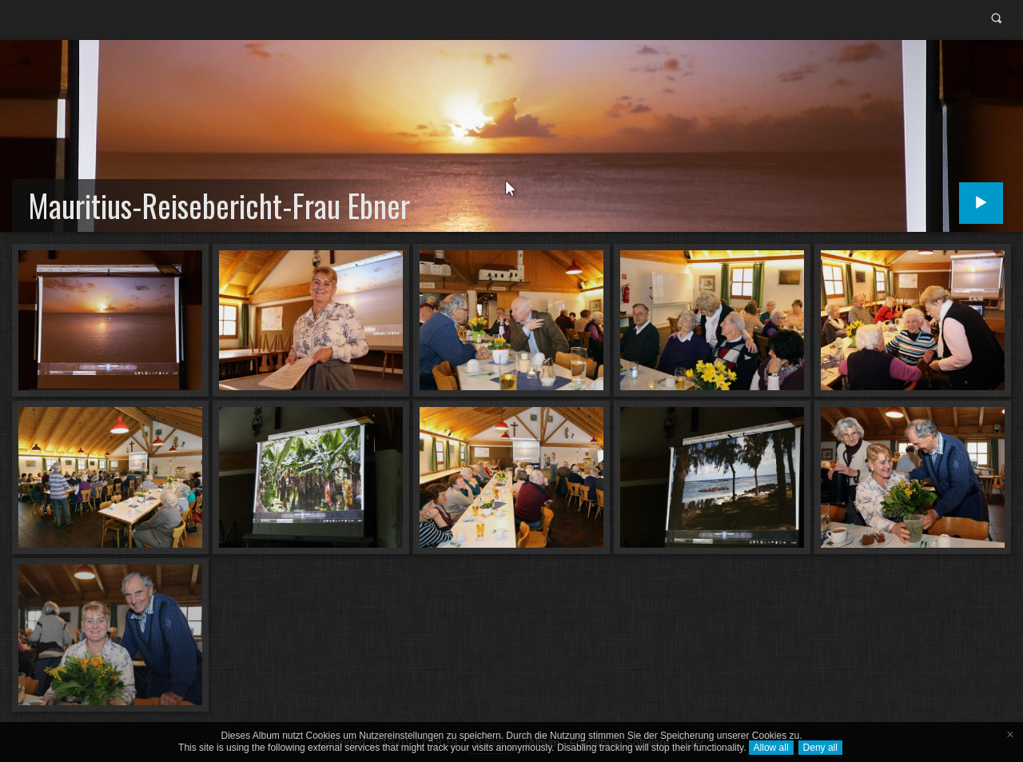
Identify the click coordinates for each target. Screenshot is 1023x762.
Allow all (771, 747)
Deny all (820, 747)
